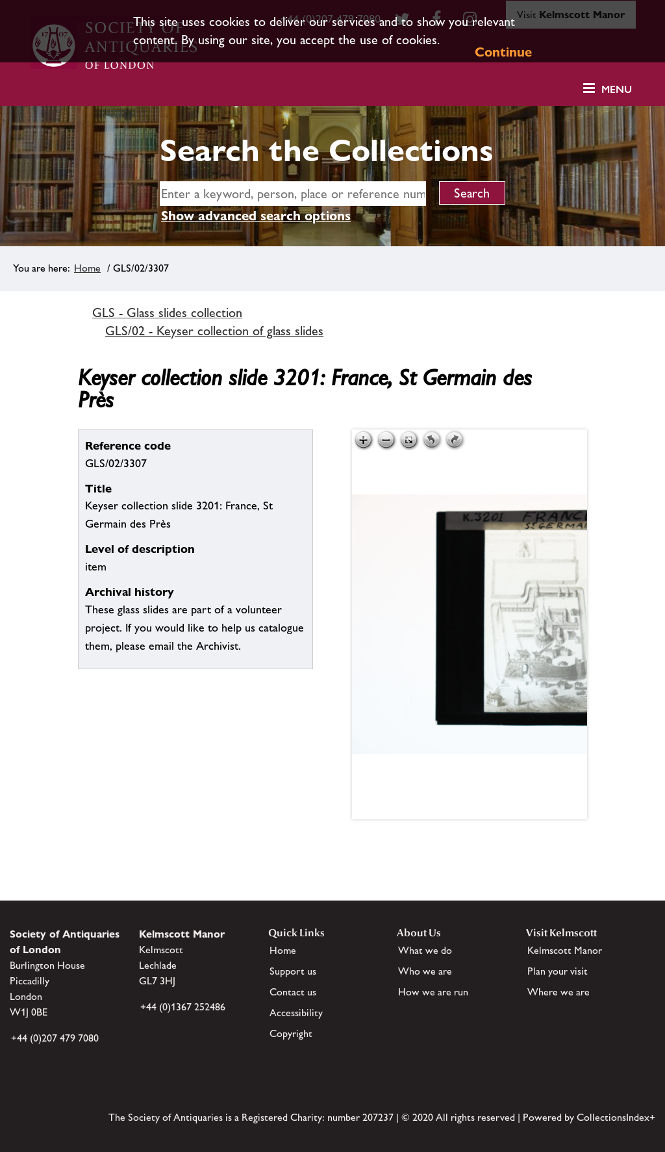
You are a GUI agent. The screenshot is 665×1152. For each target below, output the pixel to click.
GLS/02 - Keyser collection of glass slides (214, 331)
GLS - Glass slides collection (167, 312)
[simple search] (293, 193)
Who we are (425, 971)
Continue (503, 52)
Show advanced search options (256, 216)
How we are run (433, 992)
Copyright (291, 1033)
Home (87, 268)
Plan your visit (557, 971)
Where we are (558, 992)
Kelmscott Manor (564, 950)
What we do (425, 950)
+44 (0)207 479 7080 (55, 1038)
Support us (293, 971)
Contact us (293, 992)
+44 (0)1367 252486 (182, 1007)
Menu (616, 89)
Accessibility (296, 1012)
